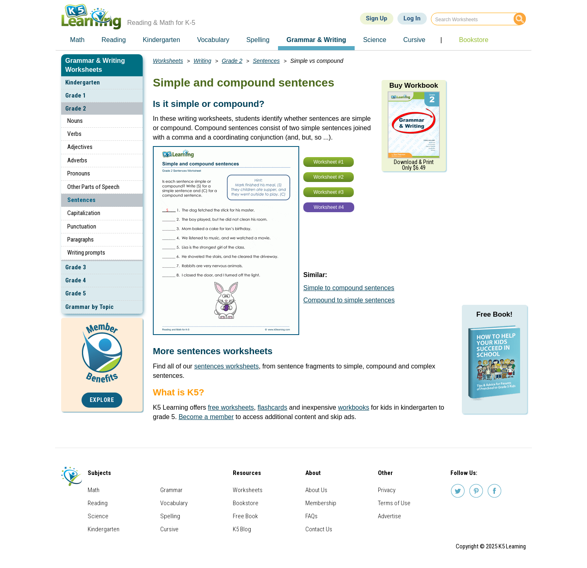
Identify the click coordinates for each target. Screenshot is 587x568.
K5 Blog (242, 529)
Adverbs (77, 160)
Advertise (389, 516)
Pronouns (78, 173)
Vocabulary (174, 503)
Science (98, 516)
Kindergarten (82, 82)
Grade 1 (75, 95)
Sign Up (376, 18)
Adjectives (80, 147)
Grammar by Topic (89, 307)
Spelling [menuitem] (257, 39)
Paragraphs (80, 239)
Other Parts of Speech (93, 187)
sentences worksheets (226, 366)
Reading (98, 503)
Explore (102, 400)
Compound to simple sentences (349, 300)
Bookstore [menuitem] (473, 39)
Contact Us (318, 529)
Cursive (169, 529)
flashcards (272, 407)
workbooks (353, 407)
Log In (412, 18)
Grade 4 (75, 280)
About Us (316, 490)
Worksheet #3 (328, 192)
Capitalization (83, 213)
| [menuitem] (441, 39)
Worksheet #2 (328, 177)
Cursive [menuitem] (414, 39)
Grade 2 (75, 108)
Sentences (81, 200)
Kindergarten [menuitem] (161, 39)
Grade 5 (75, 293)
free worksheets (231, 407)
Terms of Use (394, 503)
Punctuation (81, 226)
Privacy (386, 490)
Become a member (206, 416)
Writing (203, 61)
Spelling (170, 516)
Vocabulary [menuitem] (213, 39)
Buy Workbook (413, 85)
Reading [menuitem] (114, 39)
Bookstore (245, 503)
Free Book (245, 516)
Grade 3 (75, 267)
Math (93, 490)
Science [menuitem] (374, 39)
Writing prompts (86, 252)
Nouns (75, 120)
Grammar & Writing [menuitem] (316, 39)
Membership (320, 503)
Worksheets (168, 61)
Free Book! (494, 314)
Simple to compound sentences (348, 287)
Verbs (74, 134)
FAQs (311, 516)
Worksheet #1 (328, 162)
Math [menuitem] (77, 39)
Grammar (171, 490)
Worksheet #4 (329, 207)
